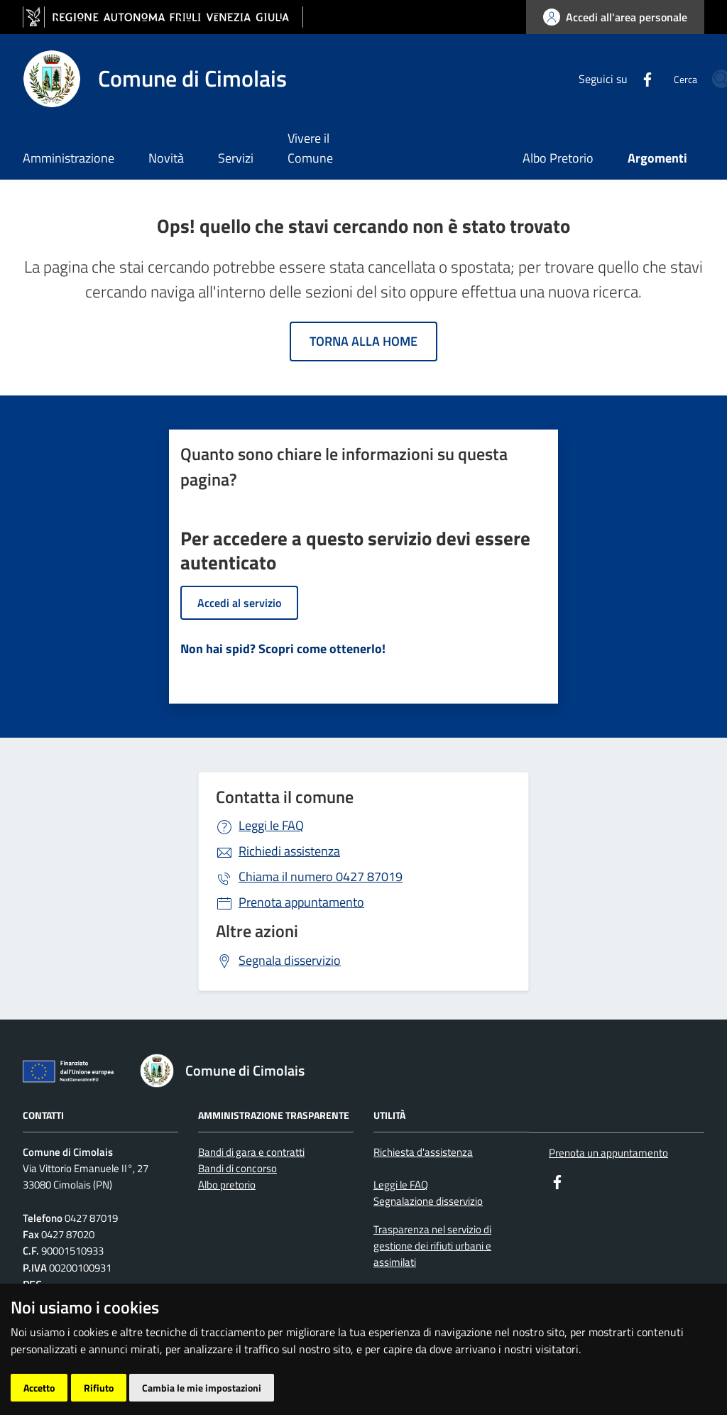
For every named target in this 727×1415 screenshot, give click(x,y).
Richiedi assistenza (289, 851)
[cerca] (687, 79)
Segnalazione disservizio (428, 1201)
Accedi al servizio (239, 602)
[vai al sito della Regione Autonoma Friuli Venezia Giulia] (163, 17)
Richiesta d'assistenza (423, 1152)
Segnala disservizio (290, 960)
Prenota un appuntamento (608, 1152)
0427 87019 (321, 876)
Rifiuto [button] (99, 1387)
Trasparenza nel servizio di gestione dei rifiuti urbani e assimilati (432, 1246)
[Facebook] (596, 78)
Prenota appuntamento (301, 902)
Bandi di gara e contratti (251, 1152)
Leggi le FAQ (271, 825)
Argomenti (657, 158)
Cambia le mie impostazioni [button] (201, 1387)
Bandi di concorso (237, 1168)
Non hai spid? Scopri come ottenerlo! (283, 648)
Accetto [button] (39, 1387)
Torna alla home (363, 341)
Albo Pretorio (558, 158)
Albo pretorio (227, 1184)
